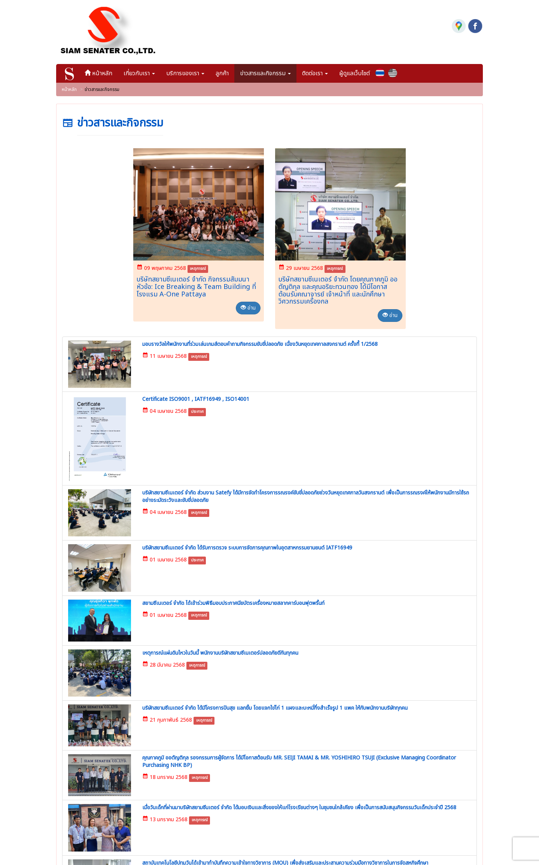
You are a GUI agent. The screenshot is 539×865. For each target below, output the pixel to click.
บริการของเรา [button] (189, 70)
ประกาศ (157, 384)
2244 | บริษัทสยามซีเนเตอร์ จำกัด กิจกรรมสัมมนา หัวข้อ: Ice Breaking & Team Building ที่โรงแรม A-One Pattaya (363, 736)
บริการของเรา (224, 732)
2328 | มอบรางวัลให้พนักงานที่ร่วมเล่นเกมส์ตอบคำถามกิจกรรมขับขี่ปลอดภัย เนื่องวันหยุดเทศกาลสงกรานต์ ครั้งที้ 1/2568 (363, 809)
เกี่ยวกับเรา (221, 722)
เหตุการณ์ (198, 265)
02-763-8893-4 (109, 756)
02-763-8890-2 (115, 741)
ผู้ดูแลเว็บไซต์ (357, 70)
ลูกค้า (225, 70)
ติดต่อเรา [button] (318, 70)
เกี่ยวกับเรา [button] (142, 70)
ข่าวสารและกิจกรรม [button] (268, 70)
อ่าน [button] (248, 305)
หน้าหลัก (104, 69)
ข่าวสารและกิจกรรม (231, 754)
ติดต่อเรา (218, 765)
